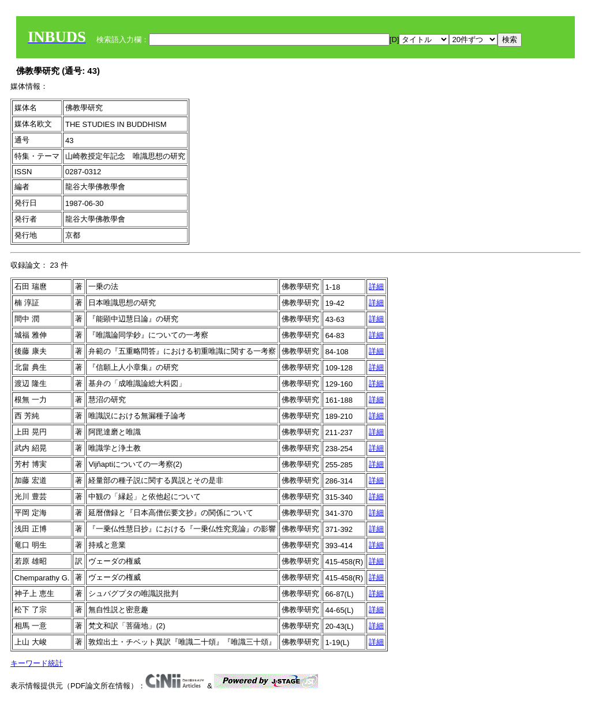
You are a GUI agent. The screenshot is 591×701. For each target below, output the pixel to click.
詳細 (376, 286)
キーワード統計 (36, 663)
